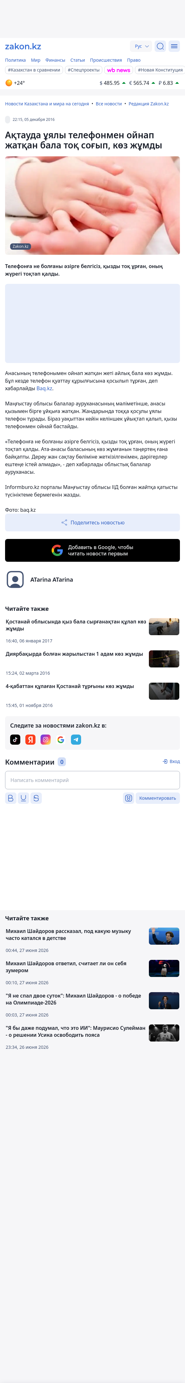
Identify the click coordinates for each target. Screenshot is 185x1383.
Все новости (109, 104)
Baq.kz (44, 388)
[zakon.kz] (23, 46)
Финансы (56, 60)
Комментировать (157, 798)
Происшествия (106, 60)
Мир (36, 60)
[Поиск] (160, 46)
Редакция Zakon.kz (149, 104)
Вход (174, 761)
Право (134, 60)
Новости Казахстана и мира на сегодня (47, 104)
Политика (15, 60)
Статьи (77, 60)
